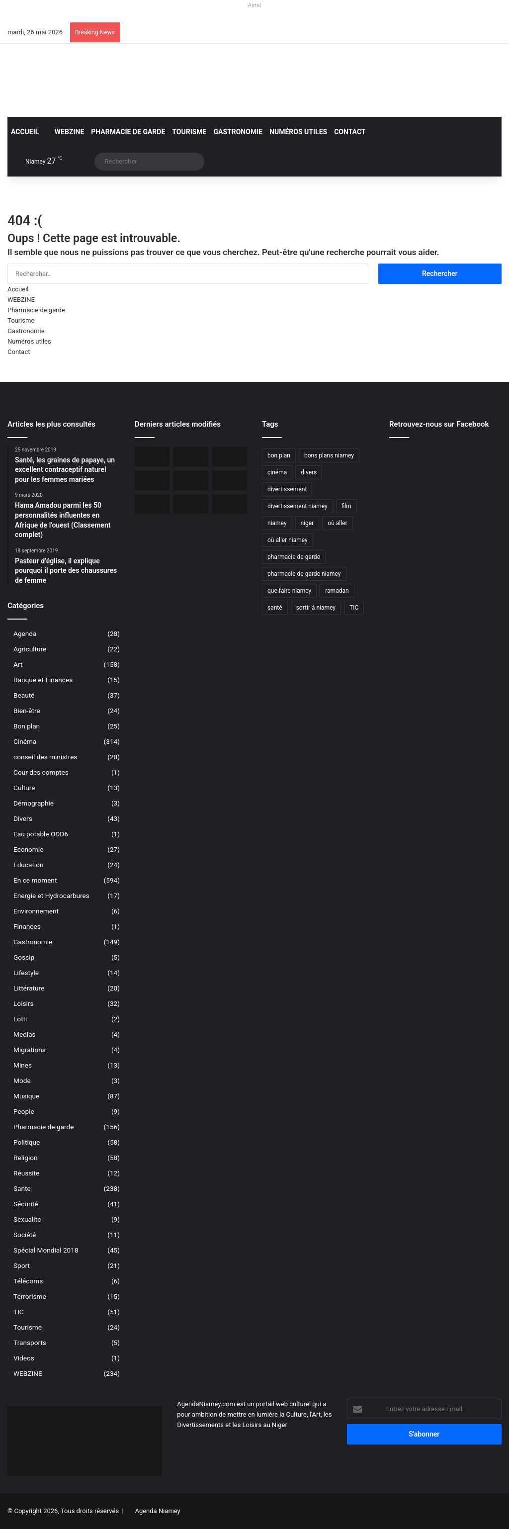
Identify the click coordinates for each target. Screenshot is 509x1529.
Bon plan (26, 726)
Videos (23, 1358)
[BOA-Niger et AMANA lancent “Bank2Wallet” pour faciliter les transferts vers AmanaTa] (190, 456)
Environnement (36, 911)
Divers (22, 818)
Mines (22, 1065)
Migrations (29, 1050)
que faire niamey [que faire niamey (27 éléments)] (289, 590)
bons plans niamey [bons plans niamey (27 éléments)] (329, 455)
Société (24, 1235)
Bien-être (26, 711)
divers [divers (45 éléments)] (309, 472)
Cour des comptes (41, 772)
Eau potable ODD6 (40, 834)
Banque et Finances (43, 680)
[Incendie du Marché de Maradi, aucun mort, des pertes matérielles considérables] (229, 456)
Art (17, 664)
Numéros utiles (298, 132)
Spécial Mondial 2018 (46, 1250)
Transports (29, 1343)
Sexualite (27, 1219)
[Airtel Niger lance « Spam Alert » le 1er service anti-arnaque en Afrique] (229, 504)
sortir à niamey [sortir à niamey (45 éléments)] (316, 607)
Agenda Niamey (157, 1511)
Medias (24, 1034)
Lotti (20, 1019)
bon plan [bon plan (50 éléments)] (278, 455)
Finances (27, 926)
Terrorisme (29, 1296)
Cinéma (24, 741)
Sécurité (25, 1204)
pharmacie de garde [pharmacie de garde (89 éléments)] (293, 556)
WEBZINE (65, 132)
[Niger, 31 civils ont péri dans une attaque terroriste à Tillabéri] (190, 480)
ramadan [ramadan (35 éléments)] (336, 590)
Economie (28, 849)
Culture (24, 788)
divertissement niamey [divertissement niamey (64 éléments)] (297, 506)
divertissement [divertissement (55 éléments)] (287, 489)
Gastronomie (238, 132)
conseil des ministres (45, 757)
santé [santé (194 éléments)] (274, 607)
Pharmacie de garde (128, 132)
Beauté (23, 695)
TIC (18, 1312)
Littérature (28, 988)
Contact (349, 132)
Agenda (24, 633)
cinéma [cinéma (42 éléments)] (277, 472)
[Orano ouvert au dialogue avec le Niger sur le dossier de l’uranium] (152, 456)
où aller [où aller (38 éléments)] (337, 523)
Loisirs (23, 1003)
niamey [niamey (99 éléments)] (277, 523)
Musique (26, 1096)
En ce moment (35, 880)
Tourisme (189, 132)
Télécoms (28, 1281)
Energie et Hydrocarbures (51, 895)
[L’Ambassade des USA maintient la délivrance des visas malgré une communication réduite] (152, 480)
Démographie (33, 803)
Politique (26, 1142)
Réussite (26, 1173)
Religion (25, 1158)
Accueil (25, 132)
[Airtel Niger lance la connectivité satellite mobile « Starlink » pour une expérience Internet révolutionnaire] (229, 480)
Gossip (23, 957)
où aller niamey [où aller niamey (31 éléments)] (287, 540)
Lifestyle (26, 973)
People (23, 1111)
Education (28, 865)
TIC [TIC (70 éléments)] (353, 607)
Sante (22, 1188)
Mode (22, 1080)
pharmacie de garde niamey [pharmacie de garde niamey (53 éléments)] (304, 573)
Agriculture (29, 649)
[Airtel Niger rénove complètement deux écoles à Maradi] (190, 504)
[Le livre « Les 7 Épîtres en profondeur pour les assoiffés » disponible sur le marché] (152, 504)
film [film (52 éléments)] (346, 506)
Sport (21, 1265)
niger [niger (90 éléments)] (307, 523)
